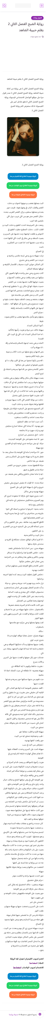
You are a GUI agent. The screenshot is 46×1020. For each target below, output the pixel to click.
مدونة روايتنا (13, 1014)
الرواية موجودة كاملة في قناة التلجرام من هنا (23, 176)
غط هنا (32, 963)
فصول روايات (37, 17)
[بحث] (4, 6)
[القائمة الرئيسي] (42, 6)
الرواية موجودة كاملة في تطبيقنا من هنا (23, 194)
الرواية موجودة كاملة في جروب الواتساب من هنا (23, 185)
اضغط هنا (17, 968)
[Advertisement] (23, 53)
